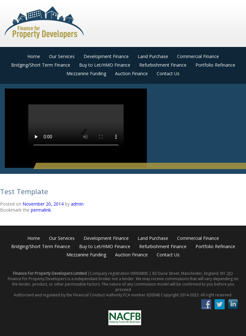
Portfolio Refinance (215, 65)
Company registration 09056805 (119, 273)
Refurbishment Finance (163, 65)
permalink (41, 210)
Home (33, 56)
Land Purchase (153, 56)
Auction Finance (131, 73)
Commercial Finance (198, 56)
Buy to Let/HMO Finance (104, 65)
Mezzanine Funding (86, 73)
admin (77, 204)
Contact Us (168, 73)
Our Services (62, 56)
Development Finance (106, 56)
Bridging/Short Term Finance (40, 65)
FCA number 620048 (141, 295)
